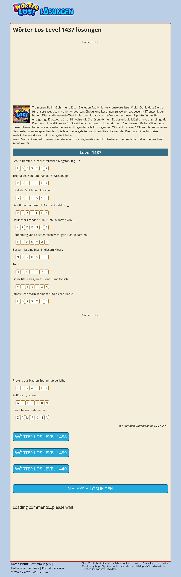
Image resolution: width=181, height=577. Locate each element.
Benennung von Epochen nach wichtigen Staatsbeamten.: (50, 235)
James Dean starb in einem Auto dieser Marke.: (43, 294)
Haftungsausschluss (25, 568)
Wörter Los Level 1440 (41, 469)
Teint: (16, 264)
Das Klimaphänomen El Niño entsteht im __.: (42, 205)
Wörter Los (40, 572)
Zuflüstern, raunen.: (26, 395)
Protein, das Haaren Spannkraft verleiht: (39, 380)
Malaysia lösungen (90, 489)
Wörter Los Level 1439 (41, 453)
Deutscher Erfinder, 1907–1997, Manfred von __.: (45, 220)
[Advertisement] (90, 69)
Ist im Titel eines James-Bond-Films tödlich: (41, 279)
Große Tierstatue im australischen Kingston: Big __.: (46, 161)
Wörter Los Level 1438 (41, 437)
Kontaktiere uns (53, 568)
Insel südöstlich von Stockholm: (33, 190)
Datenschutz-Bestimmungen (31, 564)
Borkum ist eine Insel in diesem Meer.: (38, 250)
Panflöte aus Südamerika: (29, 410)
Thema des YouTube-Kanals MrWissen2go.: (41, 176)
